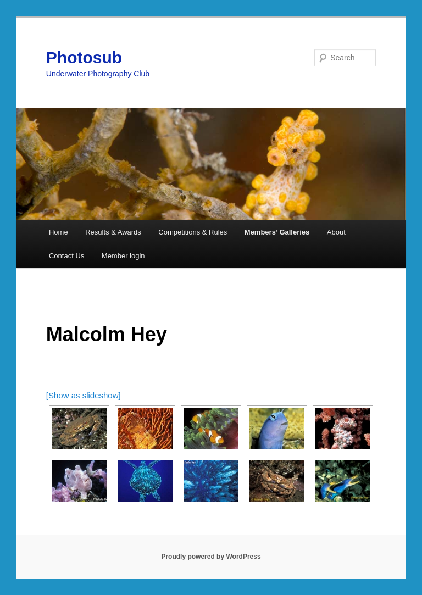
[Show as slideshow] (83, 395)
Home (58, 232)
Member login (123, 256)
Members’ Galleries (277, 232)
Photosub (84, 57)
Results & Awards (113, 232)
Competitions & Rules (192, 232)
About (336, 232)
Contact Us (66, 256)
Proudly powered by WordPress (210, 556)
